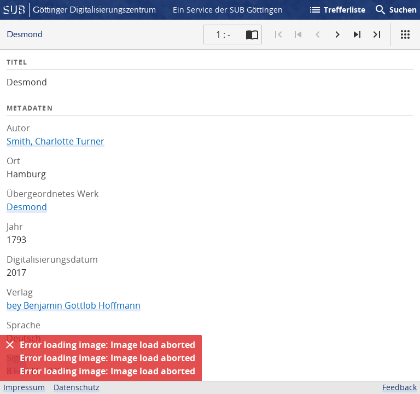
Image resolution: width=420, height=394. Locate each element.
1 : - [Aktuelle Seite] (223, 34)
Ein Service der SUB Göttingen (228, 9)
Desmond (27, 207)
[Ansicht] (405, 34)
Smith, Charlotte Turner (55, 141)
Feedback (399, 387)
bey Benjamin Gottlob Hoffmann (74, 305)
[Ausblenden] (10, 345)
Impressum (24, 387)
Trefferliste (336, 9)
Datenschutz (77, 387)
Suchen (395, 9)
